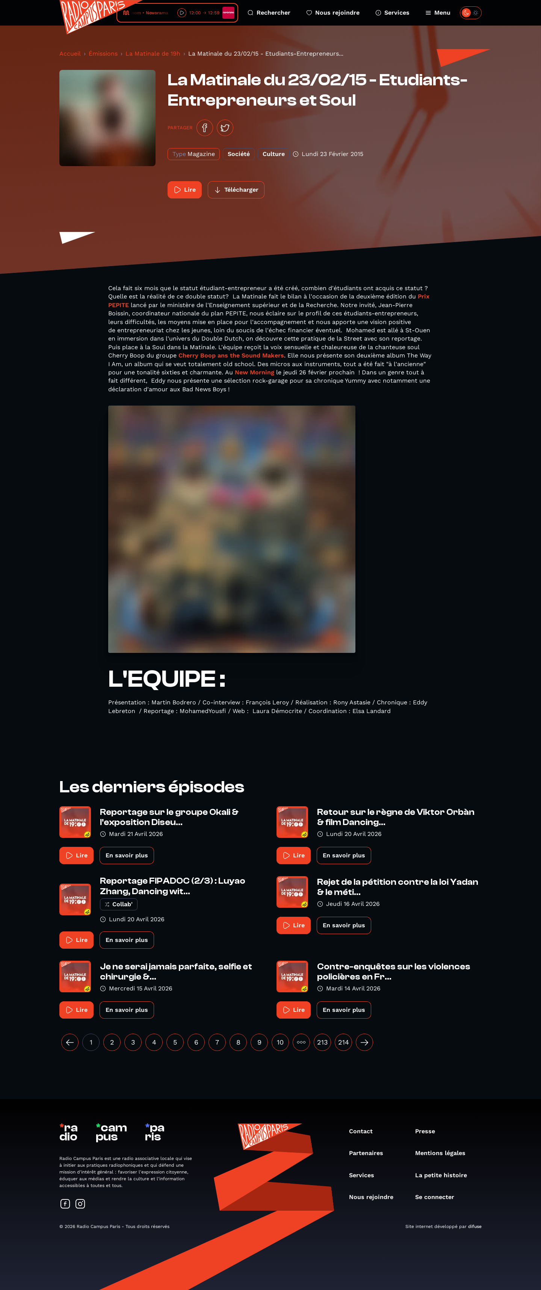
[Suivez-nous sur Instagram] (80, 1204)
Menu (437, 12)
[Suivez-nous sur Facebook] (65, 1204)
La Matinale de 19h (152, 53)
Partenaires (370, 1153)
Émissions (103, 53)
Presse (429, 1131)
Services (392, 12)
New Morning (254, 372)
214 (343, 1042)
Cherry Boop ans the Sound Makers (231, 355)
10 (280, 1042)
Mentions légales (444, 1153)
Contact (364, 1131)
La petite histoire (445, 1175)
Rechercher (269, 12)
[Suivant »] (364, 1042)
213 (322, 1042)
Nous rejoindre (333, 12)
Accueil (70, 53)
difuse (475, 1226)
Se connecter (438, 1197)
